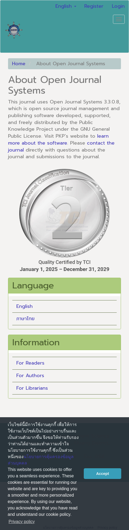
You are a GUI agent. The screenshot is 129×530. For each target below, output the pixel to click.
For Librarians (32, 388)
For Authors (30, 375)
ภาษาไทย (25, 318)
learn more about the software (58, 139)
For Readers (30, 363)
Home (18, 63)
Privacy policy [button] (22, 521)
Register (93, 6)
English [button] (65, 6)
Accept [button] (102, 473)
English (24, 306)
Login (118, 6)
